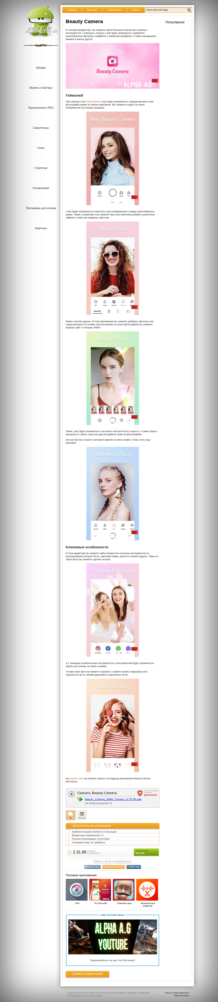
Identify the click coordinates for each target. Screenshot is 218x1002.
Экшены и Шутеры (41, 81)
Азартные (41, 221)
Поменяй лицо (124, 903)
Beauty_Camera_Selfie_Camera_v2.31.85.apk (113, 799)
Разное (136, 10)
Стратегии (41, 161)
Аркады (41, 61)
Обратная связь (181, 995)
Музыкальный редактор (148, 904)
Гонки (41, 141)
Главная (72, 10)
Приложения (114, 10)
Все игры (92, 10)
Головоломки (41, 181)
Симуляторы (41, 121)
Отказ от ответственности (177, 993)
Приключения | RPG (41, 101)
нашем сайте (76, 778)
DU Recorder (100, 903)
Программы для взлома (41, 201)
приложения (93, 101)
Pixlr (77, 903)
